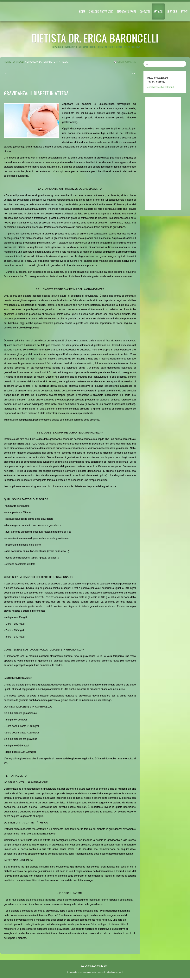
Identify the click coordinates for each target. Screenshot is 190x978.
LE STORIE (172, 11)
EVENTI (184, 11)
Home (82, 11)
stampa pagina (126, 62)
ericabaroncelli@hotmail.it (160, 87)
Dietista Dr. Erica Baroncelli (95, 38)
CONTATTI (145, 11)
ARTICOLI (158, 11)
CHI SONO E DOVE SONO (101, 11)
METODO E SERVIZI (126, 11)
